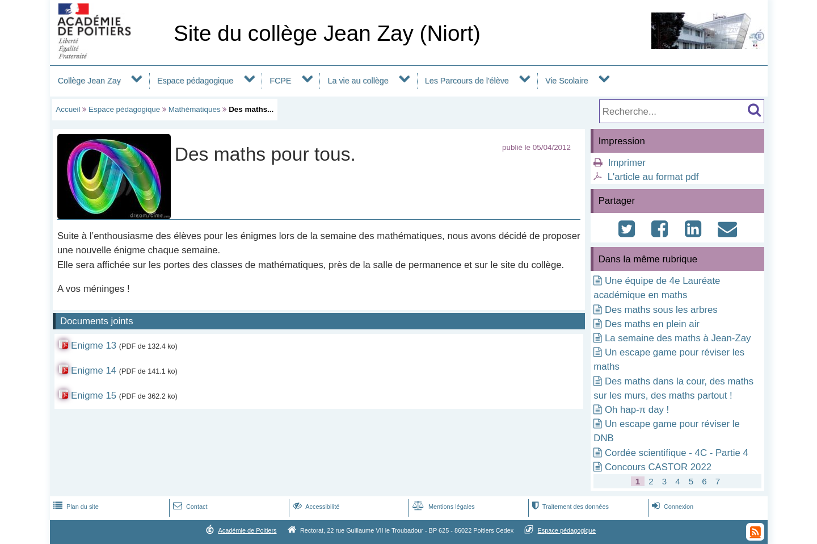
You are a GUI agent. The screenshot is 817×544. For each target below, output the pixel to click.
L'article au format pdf (653, 176)
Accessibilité (315, 506)
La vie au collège (358, 80)
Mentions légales (442, 506)
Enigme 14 (93, 370)
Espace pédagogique (195, 80)
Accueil (68, 109)
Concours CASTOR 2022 (658, 467)
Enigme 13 (93, 345)
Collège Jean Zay (89, 80)
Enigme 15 (93, 395)
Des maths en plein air (652, 324)
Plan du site (75, 506)
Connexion (671, 506)
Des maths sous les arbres (661, 309)
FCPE (280, 80)
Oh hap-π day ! (637, 409)
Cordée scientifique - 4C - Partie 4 (676, 452)
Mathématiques (195, 109)
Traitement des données (569, 506)
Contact (189, 506)
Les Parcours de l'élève (467, 80)
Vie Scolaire (566, 80)
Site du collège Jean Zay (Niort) (327, 33)
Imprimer (627, 162)
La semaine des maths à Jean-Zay (678, 338)
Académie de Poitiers (247, 530)
